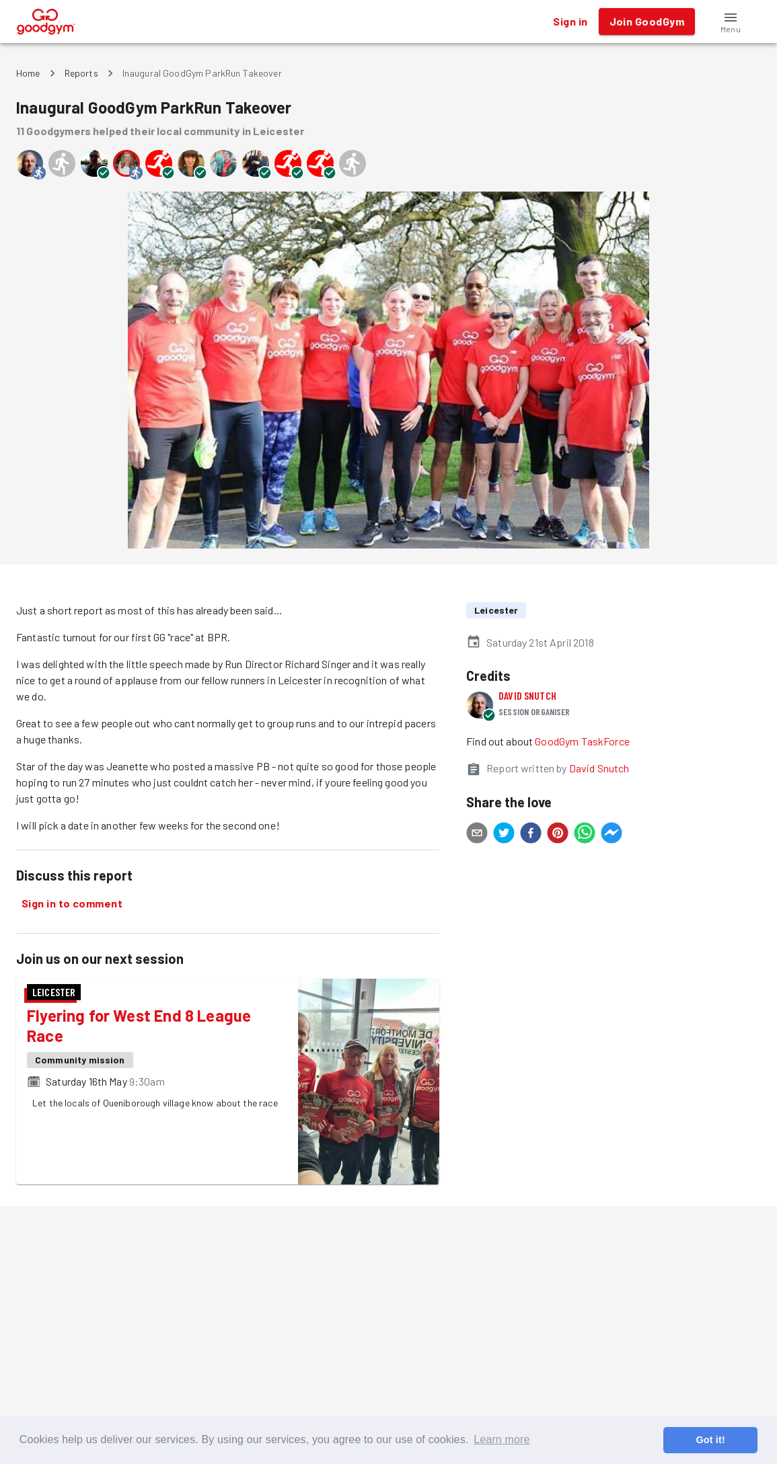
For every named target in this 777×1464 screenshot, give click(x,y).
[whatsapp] (584, 835)
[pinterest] (557, 835)
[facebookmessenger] (611, 835)
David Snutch (527, 695)
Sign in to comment (72, 903)
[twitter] (504, 835)
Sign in (570, 21)
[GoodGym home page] (46, 19)
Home (28, 73)
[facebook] (531, 835)
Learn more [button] (501, 1439)
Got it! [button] (710, 1439)
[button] (730, 21)
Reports (81, 73)
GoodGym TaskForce (582, 741)
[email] (477, 835)
